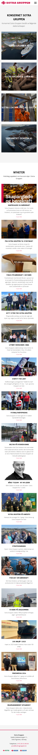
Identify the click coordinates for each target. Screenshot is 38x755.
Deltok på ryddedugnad (19, 444)
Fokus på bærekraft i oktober (19, 275)
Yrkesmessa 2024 (19, 673)
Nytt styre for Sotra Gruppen (19, 313)
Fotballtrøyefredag (19, 413)
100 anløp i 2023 (19, 642)
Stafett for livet (19, 379)
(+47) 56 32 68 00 (23, 744)
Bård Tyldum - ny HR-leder (19, 483)
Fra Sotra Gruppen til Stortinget (19, 241)
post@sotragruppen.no (19, 746)
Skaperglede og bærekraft (19, 205)
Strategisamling (19, 546)
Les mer (19, 217)
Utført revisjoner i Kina (19, 345)
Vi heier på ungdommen (19, 610)
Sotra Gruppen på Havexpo (19, 514)
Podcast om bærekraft (19, 578)
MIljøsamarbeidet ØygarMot (19, 705)
